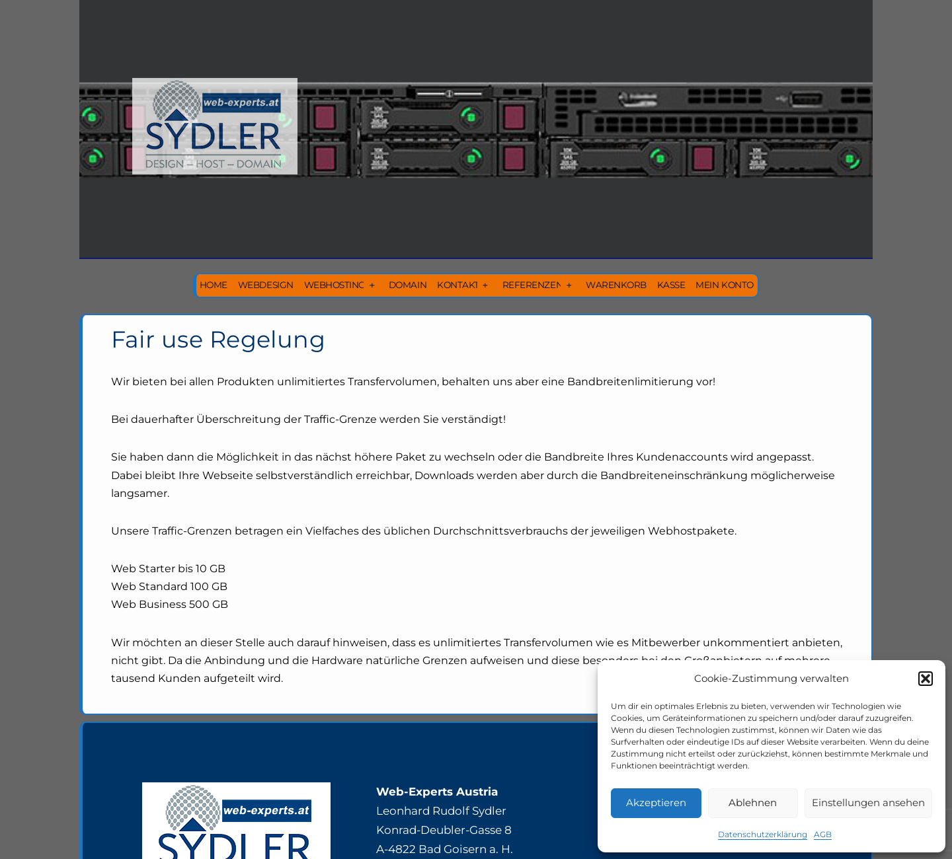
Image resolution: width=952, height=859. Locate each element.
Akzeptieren (656, 802)
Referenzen (532, 285)
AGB (823, 834)
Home (213, 285)
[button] (925, 678)
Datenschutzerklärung (762, 834)
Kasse (671, 285)
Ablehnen (753, 802)
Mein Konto (724, 285)
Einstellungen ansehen (868, 802)
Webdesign (266, 285)
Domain (407, 285)
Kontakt (458, 285)
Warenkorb (616, 285)
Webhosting (335, 285)
